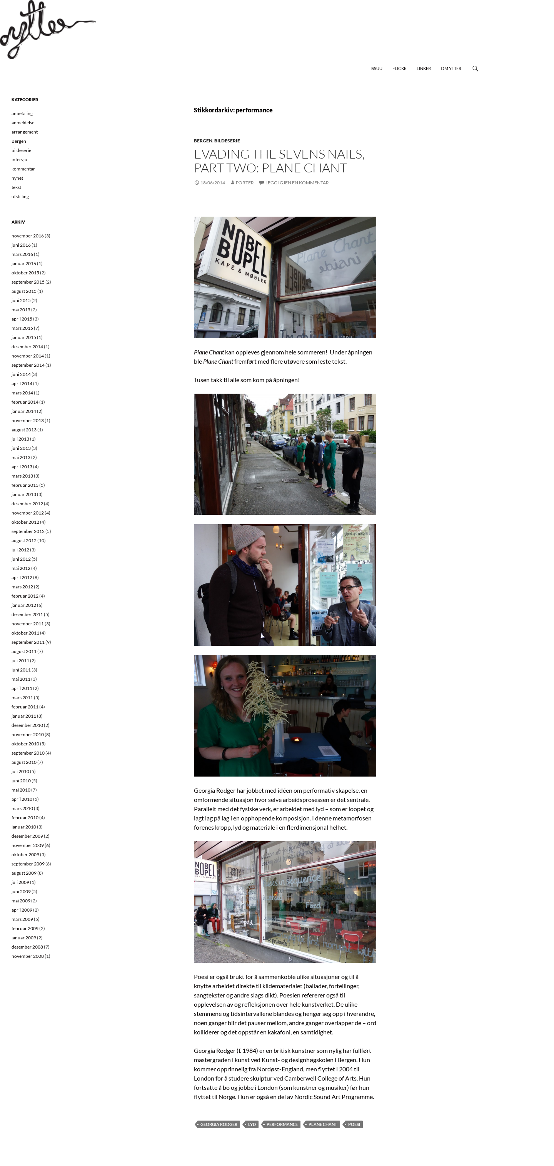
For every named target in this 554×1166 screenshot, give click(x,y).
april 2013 (22, 466)
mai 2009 (21, 901)
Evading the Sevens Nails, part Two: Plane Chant (279, 160)
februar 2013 (25, 485)
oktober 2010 (25, 744)
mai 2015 (21, 309)
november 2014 (28, 356)
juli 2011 (20, 660)
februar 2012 (25, 596)
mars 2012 (22, 587)
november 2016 (28, 236)
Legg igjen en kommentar (297, 182)
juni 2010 (21, 780)
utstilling (20, 196)
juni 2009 (21, 891)
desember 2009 (27, 836)
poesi (354, 1124)
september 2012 (28, 531)
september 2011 (28, 642)
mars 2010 (22, 808)
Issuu (376, 68)
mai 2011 (21, 679)
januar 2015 (24, 337)
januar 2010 (24, 827)
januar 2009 (24, 937)
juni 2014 (21, 374)
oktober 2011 (25, 633)
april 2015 (22, 319)
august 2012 (24, 540)
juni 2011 (21, 670)
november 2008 (28, 956)
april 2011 (22, 688)
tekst (16, 187)
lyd (252, 1124)
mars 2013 (22, 476)
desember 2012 (27, 503)
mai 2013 (21, 457)
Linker (424, 68)
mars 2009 (22, 919)
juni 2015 (21, 300)
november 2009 (28, 845)
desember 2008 (27, 947)
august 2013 (24, 430)
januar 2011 (24, 716)
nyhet (17, 178)
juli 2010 (20, 771)
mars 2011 (22, 697)
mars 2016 (22, 254)
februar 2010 (25, 817)
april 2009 (22, 910)
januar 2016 (24, 263)
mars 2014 (22, 393)
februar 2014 (25, 402)
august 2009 (24, 873)
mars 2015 (22, 328)
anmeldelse (23, 122)
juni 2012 (21, 559)
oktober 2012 (25, 522)
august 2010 (24, 762)
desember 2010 (27, 725)
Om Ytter (451, 68)
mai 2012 (21, 568)
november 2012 (28, 513)
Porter (245, 182)
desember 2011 (27, 614)
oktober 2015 (25, 273)
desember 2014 (27, 346)
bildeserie (227, 141)
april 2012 (22, 577)
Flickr (399, 68)
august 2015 (24, 291)
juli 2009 (20, 882)
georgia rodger (218, 1124)
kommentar (23, 169)
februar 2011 (25, 707)
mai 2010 (21, 790)
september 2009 (28, 864)
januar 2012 (24, 605)
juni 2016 (21, 245)
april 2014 (22, 383)
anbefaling (22, 113)
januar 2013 (24, 494)
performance (282, 1124)
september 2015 (28, 282)
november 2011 (28, 623)
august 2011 (24, 651)
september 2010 (28, 753)
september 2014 (28, 365)
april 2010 (22, 799)
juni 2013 (21, 448)
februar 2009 (25, 928)
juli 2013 (20, 439)
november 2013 (28, 420)
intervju (19, 159)
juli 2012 (20, 550)
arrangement (25, 132)
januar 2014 (24, 411)
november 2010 (28, 734)
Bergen (203, 141)
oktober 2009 (25, 854)
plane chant (323, 1124)
